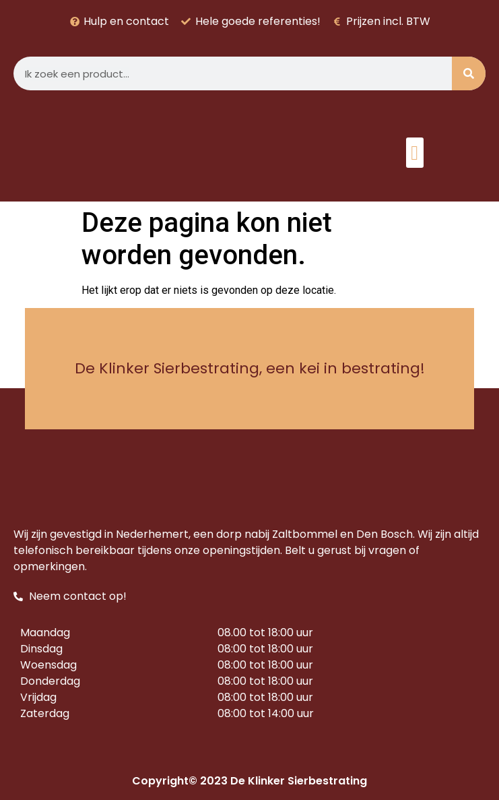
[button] (415, 152)
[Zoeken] (469, 73)
